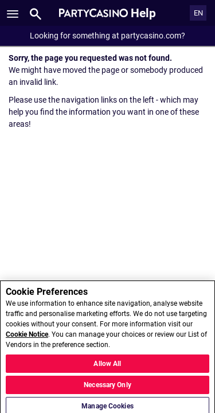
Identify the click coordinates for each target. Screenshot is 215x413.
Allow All (107, 367)
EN (198, 13)
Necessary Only (107, 388)
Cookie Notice (27, 337)
